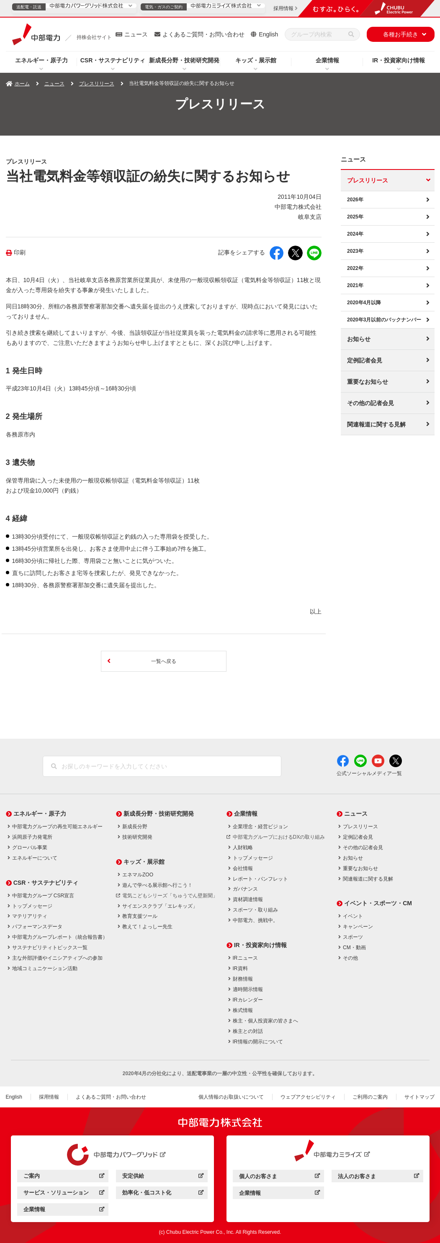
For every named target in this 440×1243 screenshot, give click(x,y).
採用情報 (49, 1097)
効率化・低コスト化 (162, 1193)
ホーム (22, 84)
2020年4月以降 (364, 303)
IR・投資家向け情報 (398, 60)
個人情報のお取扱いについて (231, 1097)
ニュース (136, 34)
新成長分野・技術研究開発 (184, 60)
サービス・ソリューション (64, 1193)
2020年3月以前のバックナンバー (384, 320)
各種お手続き (400, 34)
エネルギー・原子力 (41, 60)
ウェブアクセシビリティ (308, 1097)
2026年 (355, 200)
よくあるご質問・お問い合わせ (203, 34)
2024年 (355, 234)
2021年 (355, 285)
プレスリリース (96, 84)
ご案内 (64, 1177)
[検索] (351, 34)
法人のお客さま (378, 1177)
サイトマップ (419, 1097)
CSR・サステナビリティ (113, 60)
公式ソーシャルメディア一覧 (369, 773)
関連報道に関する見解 (376, 424)
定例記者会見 (364, 360)
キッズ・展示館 (255, 60)
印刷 (20, 252)
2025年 (355, 217)
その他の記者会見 (370, 403)
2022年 (355, 268)
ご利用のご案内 (370, 1097)
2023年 (355, 251)
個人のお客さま (279, 1177)
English (268, 34)
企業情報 (327, 60)
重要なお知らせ (367, 381)
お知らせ (359, 339)
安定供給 (162, 1177)
